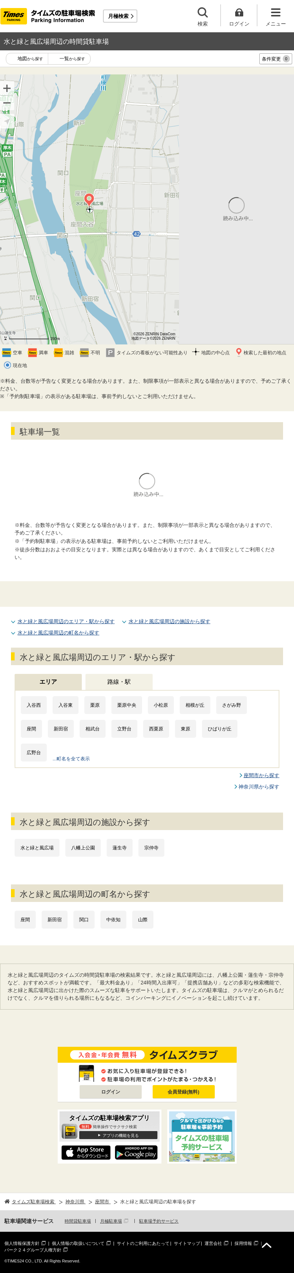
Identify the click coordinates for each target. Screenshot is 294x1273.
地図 (30, 59)
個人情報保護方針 (21, 1243)
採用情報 (243, 1243)
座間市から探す (261, 775)
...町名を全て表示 (71, 758)
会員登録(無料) (183, 1092)
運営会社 (213, 1243)
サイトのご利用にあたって (143, 1243)
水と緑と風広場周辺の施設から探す (169, 621)
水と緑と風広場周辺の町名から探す (58, 633)
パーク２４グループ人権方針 (32, 1250)
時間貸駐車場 (78, 1221)
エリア (48, 682)
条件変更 (276, 58)
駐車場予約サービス (159, 1221)
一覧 (72, 59)
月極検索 (118, 16)
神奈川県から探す (258, 787)
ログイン (110, 1092)
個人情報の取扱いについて (78, 1243)
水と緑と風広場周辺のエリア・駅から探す (66, 621)
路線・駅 (119, 682)
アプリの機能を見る (121, 1135)
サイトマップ (187, 1243)
